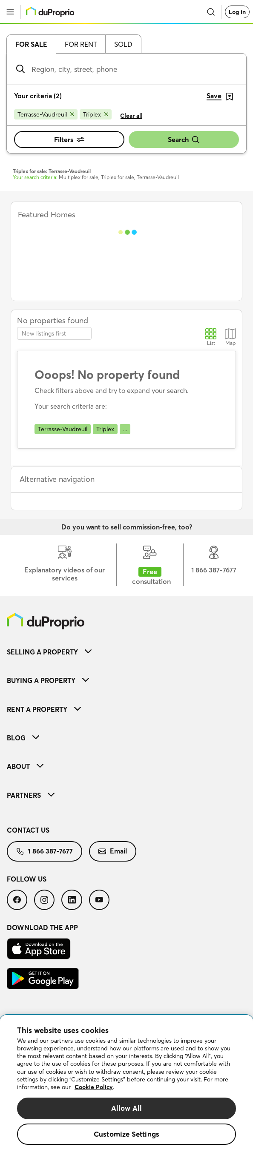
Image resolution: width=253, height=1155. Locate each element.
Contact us (28, 830)
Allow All (126, 1108)
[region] (126, 1085)
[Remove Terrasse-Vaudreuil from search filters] (46, 114)
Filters (69, 139)
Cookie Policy (94, 1087)
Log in (237, 12)
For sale (31, 44)
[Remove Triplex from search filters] (96, 114)
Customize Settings (126, 1133)
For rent (81, 44)
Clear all (131, 115)
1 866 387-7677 (44, 851)
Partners (31, 795)
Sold (123, 44)
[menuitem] (126, 651)
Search (184, 139)
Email (112, 851)
